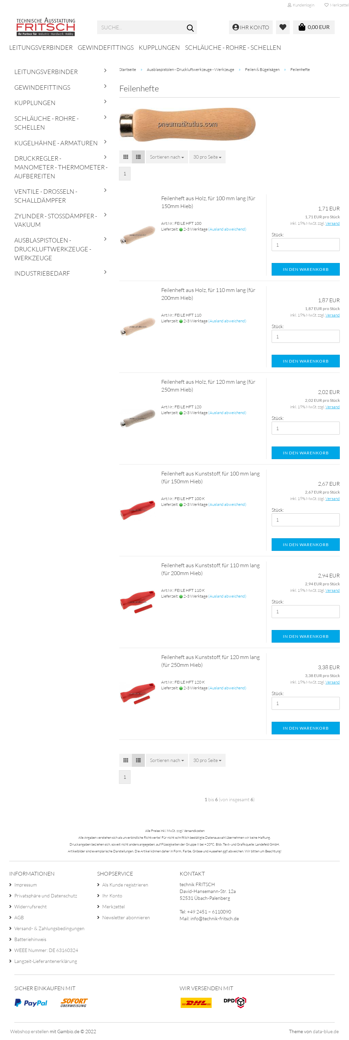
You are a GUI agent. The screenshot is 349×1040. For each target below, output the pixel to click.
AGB (19, 917)
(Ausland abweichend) (227, 229)
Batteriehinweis (30, 939)
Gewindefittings (106, 47)
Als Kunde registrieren (125, 885)
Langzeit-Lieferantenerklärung (45, 961)
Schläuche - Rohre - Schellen (233, 47)
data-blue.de (326, 1031)
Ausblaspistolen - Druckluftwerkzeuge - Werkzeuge (52, 248)
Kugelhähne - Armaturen (56, 143)
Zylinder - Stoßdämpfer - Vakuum (55, 220)
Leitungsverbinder (41, 47)
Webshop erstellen (29, 1031)
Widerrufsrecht (30, 906)
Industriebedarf (42, 273)
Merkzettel (113, 906)
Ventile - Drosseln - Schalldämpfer (45, 196)
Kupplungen (159, 47)
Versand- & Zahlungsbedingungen (49, 928)
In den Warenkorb (306, 269)
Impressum (25, 885)
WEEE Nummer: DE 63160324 (46, 950)
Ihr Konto (112, 895)
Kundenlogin (301, 5)
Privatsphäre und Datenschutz (45, 895)
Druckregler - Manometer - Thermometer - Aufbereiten (61, 167)
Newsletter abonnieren (126, 917)
